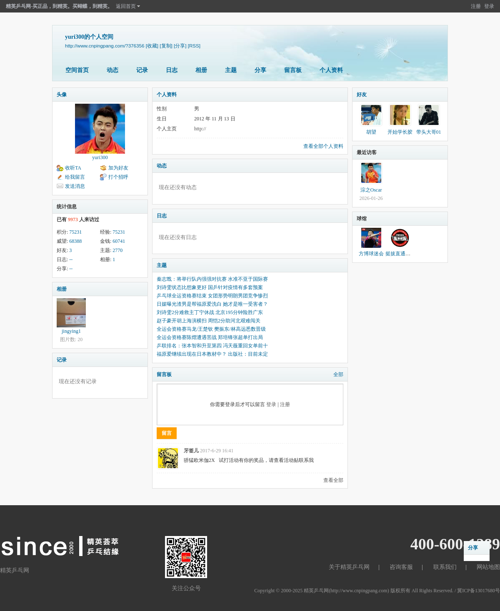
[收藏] (152, 45)
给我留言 (75, 177)
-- (70, 259)
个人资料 (331, 70)
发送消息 (75, 186)
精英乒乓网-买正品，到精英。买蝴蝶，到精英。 (59, 6)
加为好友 (118, 168)
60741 (118, 241)
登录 (489, 6)
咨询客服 (401, 567)
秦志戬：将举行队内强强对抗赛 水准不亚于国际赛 (212, 279)
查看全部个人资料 (323, 146)
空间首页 (77, 70)
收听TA (73, 168)
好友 (362, 94)
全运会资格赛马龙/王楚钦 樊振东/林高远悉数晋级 (211, 329)
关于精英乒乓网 (349, 567)
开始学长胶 (400, 132)
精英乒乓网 (316, 591)
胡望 (371, 132)
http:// (200, 129)
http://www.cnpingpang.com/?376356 (104, 45)
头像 (62, 94)
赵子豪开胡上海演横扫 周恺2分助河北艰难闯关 (208, 321)
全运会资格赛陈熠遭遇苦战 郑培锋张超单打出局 (210, 337)
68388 (75, 241)
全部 (338, 374)
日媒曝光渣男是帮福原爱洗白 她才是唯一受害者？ (212, 304)
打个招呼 (118, 177)
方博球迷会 (371, 254)
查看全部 (333, 480)
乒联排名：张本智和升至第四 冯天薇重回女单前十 (212, 346)
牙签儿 (191, 451)
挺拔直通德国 (400, 254)
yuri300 (100, 157)
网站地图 (488, 567)
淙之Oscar (371, 190)
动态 (112, 70)
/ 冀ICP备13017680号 (477, 591)
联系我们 (445, 567)
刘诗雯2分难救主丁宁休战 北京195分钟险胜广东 (210, 312)
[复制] (166, 45)
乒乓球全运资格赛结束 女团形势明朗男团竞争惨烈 (212, 296)
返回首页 (126, 6)
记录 (142, 70)
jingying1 (71, 331)
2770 (117, 250)
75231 (75, 232)
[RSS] (194, 45)
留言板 (293, 70)
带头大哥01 (428, 132)
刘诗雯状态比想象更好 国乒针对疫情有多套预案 (210, 287)
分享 (260, 70)
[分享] (180, 45)
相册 (201, 70)
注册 (476, 6)
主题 (231, 70)
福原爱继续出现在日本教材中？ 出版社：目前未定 (212, 354)
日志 (172, 70)
